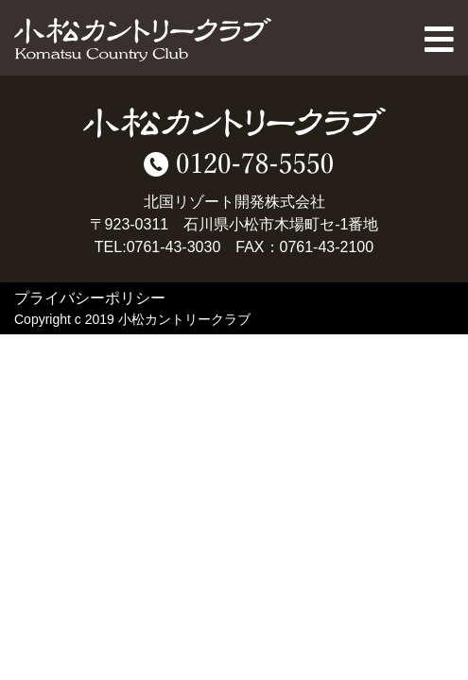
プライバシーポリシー (89, 298)
